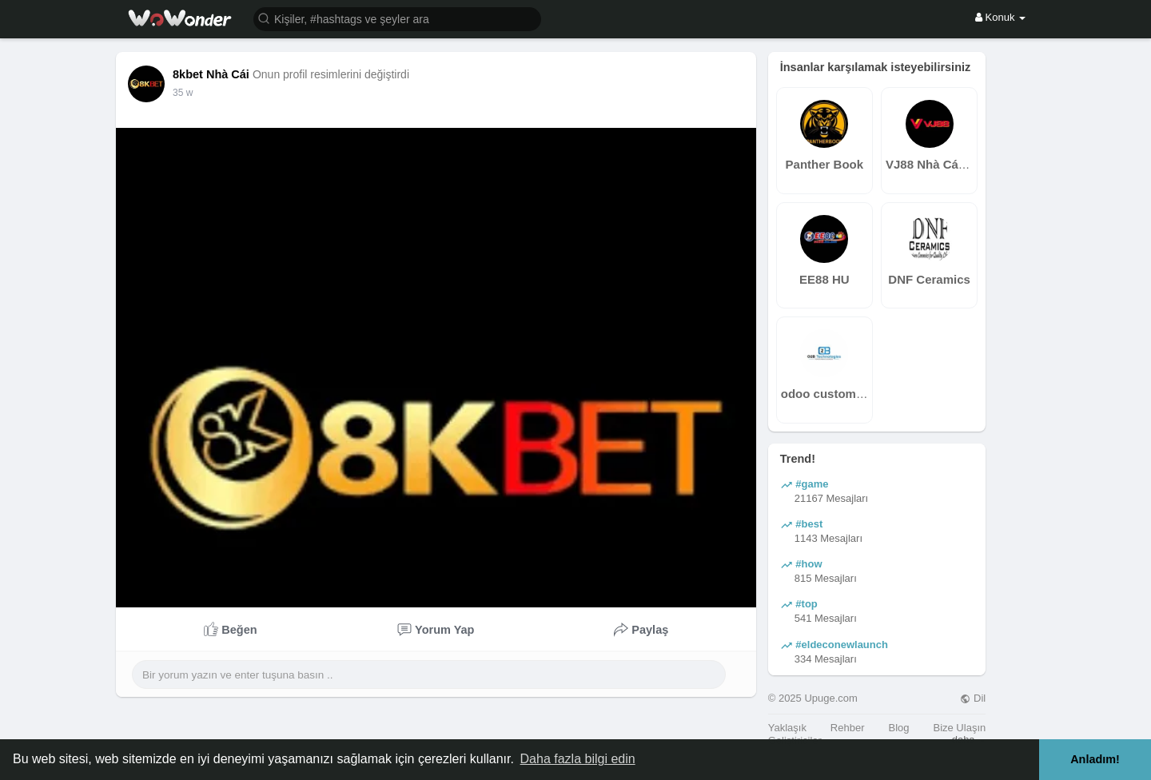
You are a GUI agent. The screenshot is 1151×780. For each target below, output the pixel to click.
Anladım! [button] (1095, 759)
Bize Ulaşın (959, 727)
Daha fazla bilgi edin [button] (577, 759)
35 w (183, 92)
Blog (898, 727)
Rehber (847, 727)
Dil (973, 698)
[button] (397, 18)
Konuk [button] (1000, 17)
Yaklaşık (787, 727)
